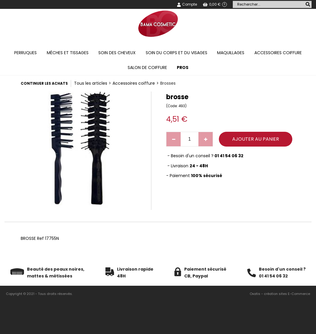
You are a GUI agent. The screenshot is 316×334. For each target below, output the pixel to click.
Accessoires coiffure (278, 53)
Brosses (168, 83)
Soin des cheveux (117, 53)
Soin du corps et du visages (176, 53)
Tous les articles (90, 83)
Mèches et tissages (68, 53)
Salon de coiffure (147, 67)
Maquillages (230, 53)
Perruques (25, 53)
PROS (182, 67)
